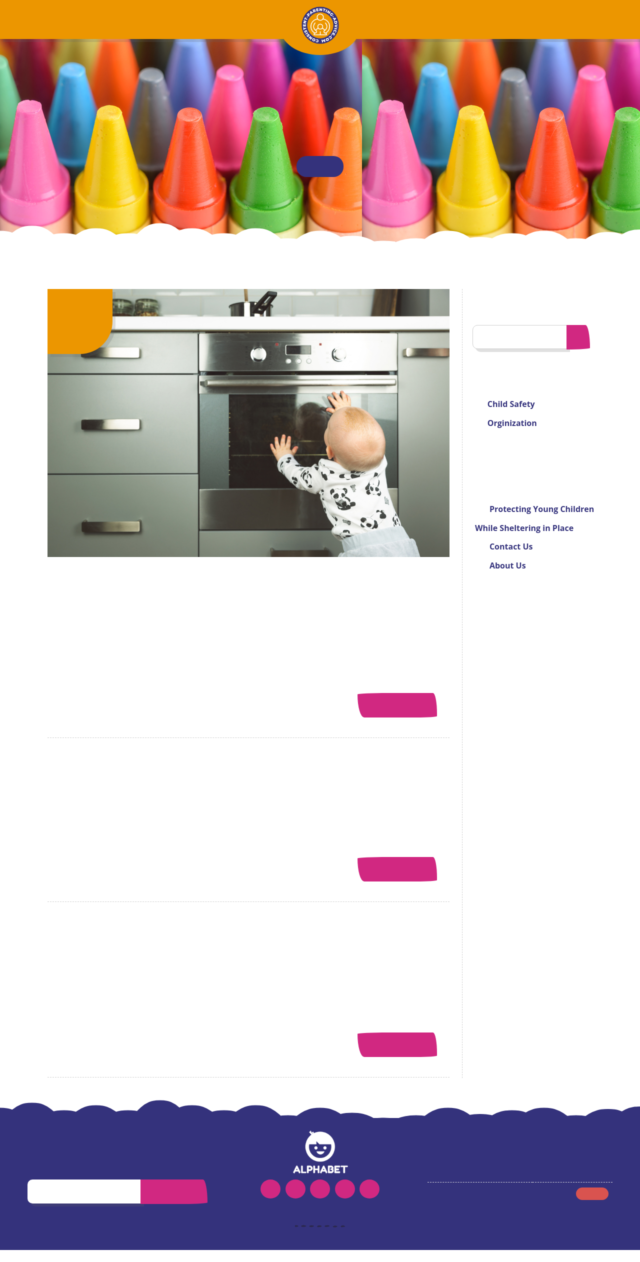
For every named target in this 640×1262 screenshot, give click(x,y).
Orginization (514, 422)
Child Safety (513, 403)
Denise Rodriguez (101, 628)
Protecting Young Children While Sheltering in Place (530, 510)
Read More (401, 704)
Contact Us (573, 19)
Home (56, 19)
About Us (106, 19)
